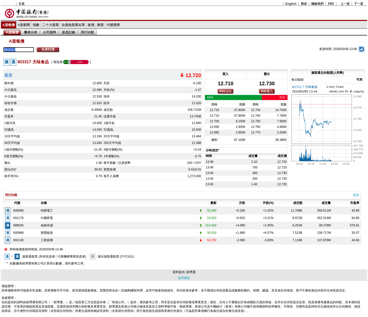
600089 (18, 210)
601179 (18, 218)
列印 (331, 4)
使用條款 (184, 278)
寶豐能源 (47, 233)
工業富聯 (47, 240)
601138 (18, 240)
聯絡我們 (317, 4)
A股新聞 (24, 25)
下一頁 (358, 4)
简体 (304, 4)
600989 (18, 233)
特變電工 (47, 210)
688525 (18, 225)
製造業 (58, 62)
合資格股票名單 (73, 25)
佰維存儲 (47, 225)
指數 (36, 25)
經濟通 (190, 272)
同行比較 (87, 32)
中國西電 (47, 218)
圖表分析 (30, 32)
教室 (100, 25)
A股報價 (8, 25)
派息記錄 (68, 32)
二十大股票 (50, 25)
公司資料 (49, 32)
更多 (356, 195)
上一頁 (345, 4)
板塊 (91, 25)
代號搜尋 (113, 25)
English (290, 4)
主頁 (21, 4)
